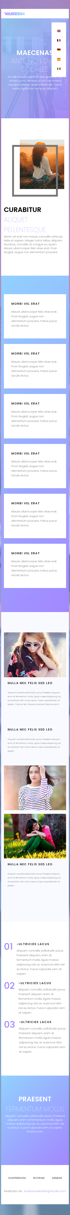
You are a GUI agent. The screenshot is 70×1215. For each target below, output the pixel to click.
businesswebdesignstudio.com (45, 1191)
